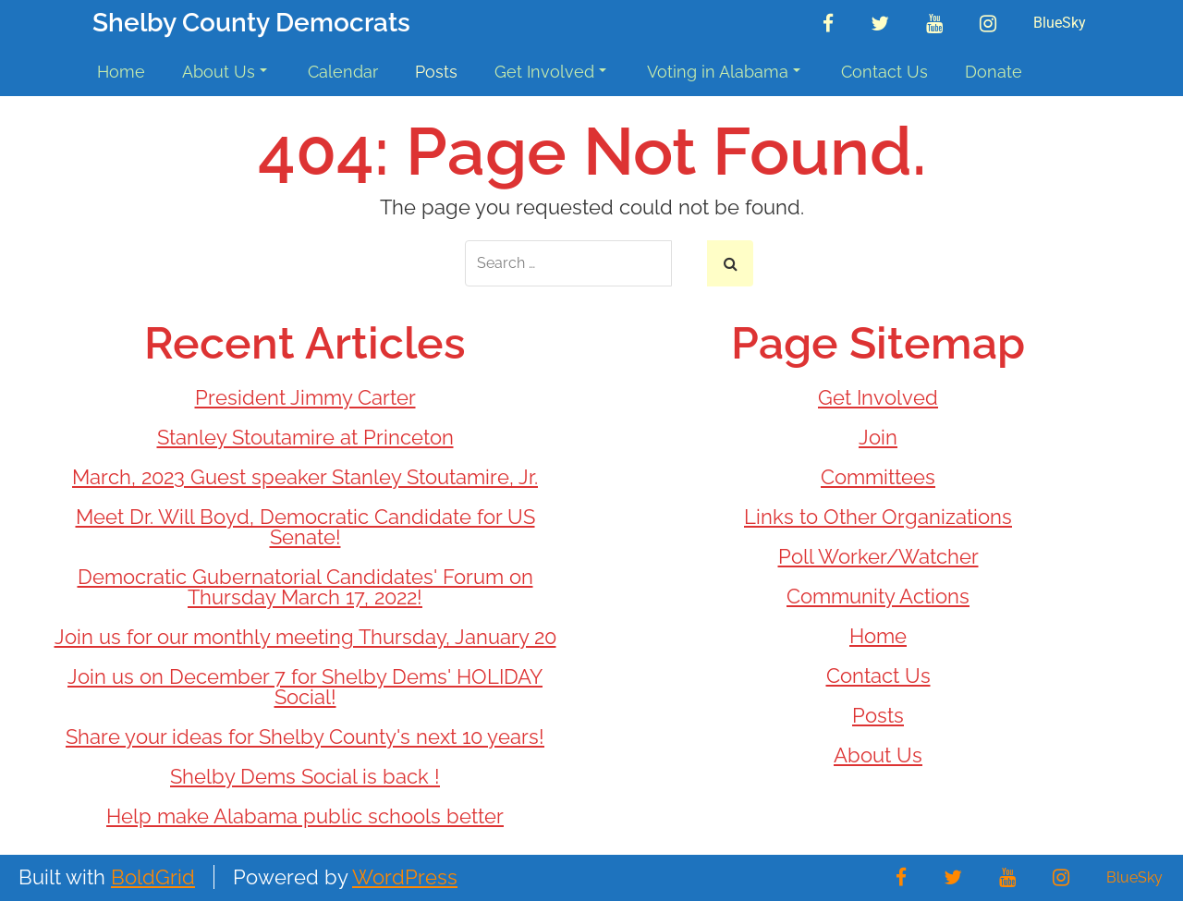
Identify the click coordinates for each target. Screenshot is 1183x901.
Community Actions (878, 596)
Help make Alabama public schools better (305, 816)
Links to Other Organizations (878, 517)
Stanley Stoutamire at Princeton (305, 437)
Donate (993, 71)
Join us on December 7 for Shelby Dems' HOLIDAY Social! (305, 686)
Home (121, 71)
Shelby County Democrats (251, 23)
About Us (224, 71)
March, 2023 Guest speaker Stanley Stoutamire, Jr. (305, 477)
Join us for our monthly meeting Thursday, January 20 (305, 637)
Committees (878, 477)
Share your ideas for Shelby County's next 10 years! (305, 736)
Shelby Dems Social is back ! (305, 776)
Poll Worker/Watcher (878, 556)
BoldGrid (153, 877)
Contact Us (884, 71)
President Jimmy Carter (305, 397)
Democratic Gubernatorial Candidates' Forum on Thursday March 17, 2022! (305, 587)
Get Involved (550, 71)
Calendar (343, 71)
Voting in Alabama (723, 71)
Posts (436, 71)
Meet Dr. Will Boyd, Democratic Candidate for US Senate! (305, 527)
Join (878, 437)
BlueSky (1059, 22)
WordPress (404, 877)
